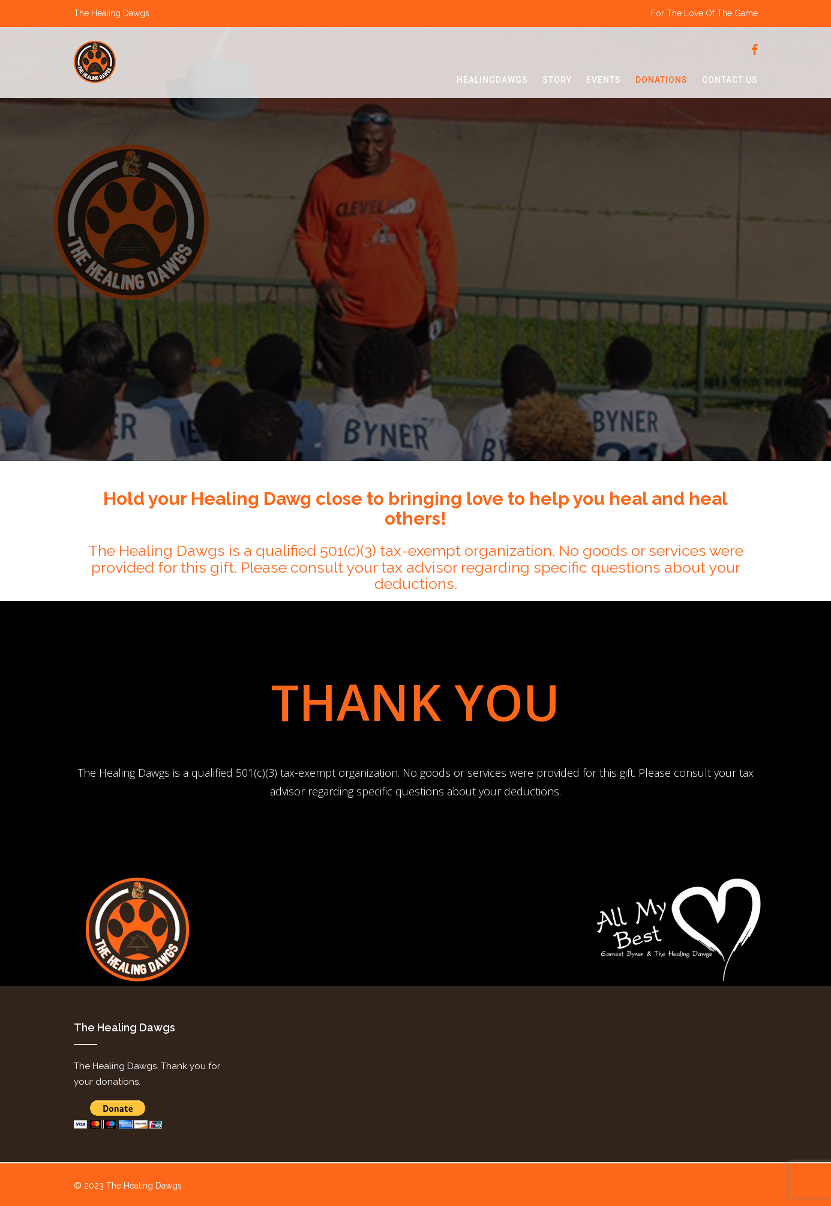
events (603, 80)
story (557, 80)
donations (661, 80)
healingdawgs (492, 80)
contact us (730, 80)
